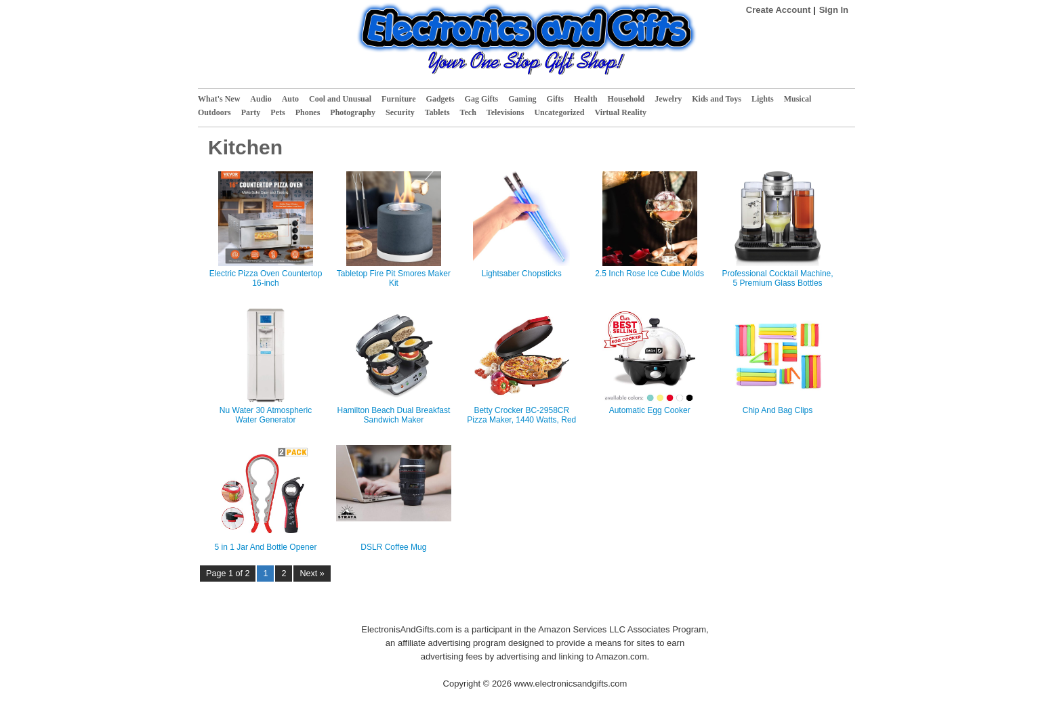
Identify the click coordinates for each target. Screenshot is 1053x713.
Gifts (555, 99)
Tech (468, 112)
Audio (260, 99)
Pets (277, 112)
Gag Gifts (482, 99)
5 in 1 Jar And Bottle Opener (266, 547)
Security (400, 112)
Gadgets (440, 99)
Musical (798, 99)
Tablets (437, 112)
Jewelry (668, 99)
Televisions (505, 112)
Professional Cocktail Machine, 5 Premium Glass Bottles (777, 278)
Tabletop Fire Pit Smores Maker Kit (394, 278)
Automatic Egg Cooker (649, 410)
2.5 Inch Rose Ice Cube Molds (649, 273)
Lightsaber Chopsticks (522, 273)
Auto (290, 99)
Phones (308, 112)
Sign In (833, 10)
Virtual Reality (620, 112)
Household (626, 99)
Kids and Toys (716, 99)
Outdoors (214, 112)
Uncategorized (559, 112)
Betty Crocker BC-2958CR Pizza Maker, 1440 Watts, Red (521, 415)
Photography (352, 112)
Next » (312, 573)
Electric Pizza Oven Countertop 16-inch (266, 278)
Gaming (522, 99)
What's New (219, 99)
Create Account (778, 10)
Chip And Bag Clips (777, 410)
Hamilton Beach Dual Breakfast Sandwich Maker (394, 415)
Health (586, 99)
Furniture (398, 99)
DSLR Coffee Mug (393, 547)
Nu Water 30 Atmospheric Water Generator (266, 415)
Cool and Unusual (340, 99)
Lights (762, 99)
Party (251, 112)
